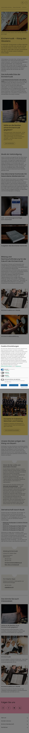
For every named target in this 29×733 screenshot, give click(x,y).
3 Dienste (7, 370)
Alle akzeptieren (24, 385)
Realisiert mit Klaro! (24, 387)
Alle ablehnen (4, 385)
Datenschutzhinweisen (6, 366)
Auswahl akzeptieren (13, 385)
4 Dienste (7, 376)
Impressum (18, 366)
